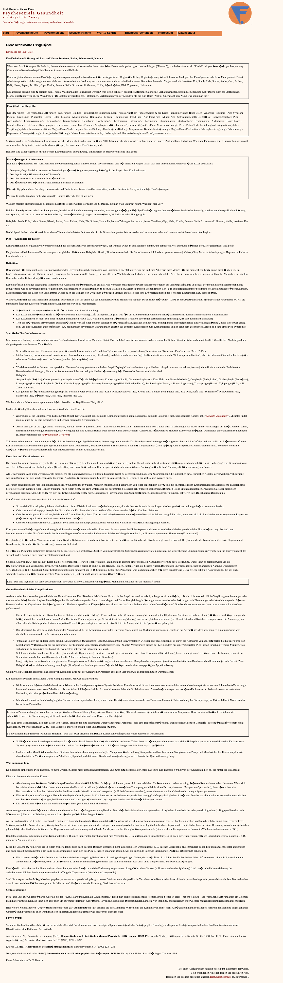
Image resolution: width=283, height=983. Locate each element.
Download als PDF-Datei (19, 51)
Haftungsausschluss (221, 976)
